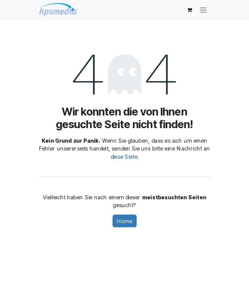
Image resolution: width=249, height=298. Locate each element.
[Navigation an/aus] (203, 9)
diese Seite (124, 156)
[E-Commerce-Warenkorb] (190, 9)
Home (124, 221)
